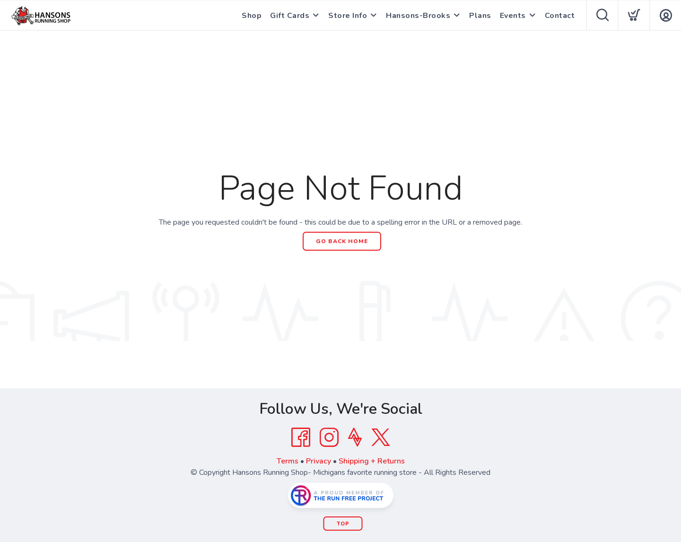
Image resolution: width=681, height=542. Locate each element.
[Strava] (355, 437)
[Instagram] (329, 437)
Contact (560, 15)
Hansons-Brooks (418, 15)
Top (343, 523)
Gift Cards (289, 15)
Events (513, 15)
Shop (252, 15)
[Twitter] (381, 437)
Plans (480, 15)
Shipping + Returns (372, 461)
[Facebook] (301, 437)
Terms (287, 461)
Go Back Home (342, 241)
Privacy (318, 461)
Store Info (347, 15)
